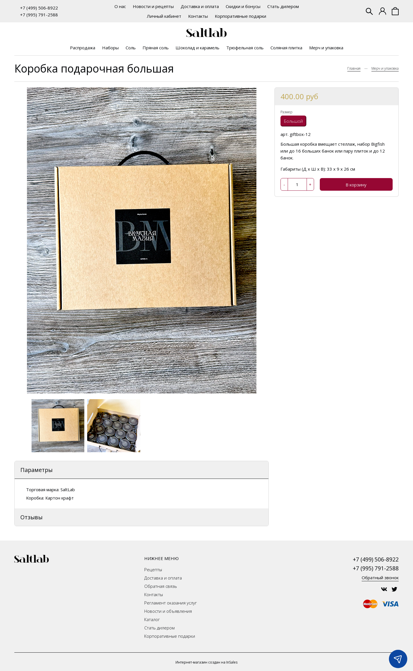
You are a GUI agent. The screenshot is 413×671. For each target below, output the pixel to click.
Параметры (36, 470)
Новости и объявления (168, 611)
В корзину (356, 185)
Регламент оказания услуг (170, 603)
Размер (286, 112)
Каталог (152, 619)
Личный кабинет (164, 16)
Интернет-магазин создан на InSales (206, 662)
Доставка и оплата (200, 6)
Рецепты (153, 569)
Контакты (198, 16)
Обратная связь (160, 586)
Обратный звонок (380, 577)
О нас (120, 6)
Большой (293, 121)
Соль (131, 47)
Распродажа (82, 47)
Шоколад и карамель (197, 47)
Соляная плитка (286, 47)
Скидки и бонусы (243, 6)
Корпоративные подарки (240, 16)
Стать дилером (283, 6)
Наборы (110, 47)
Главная (354, 68)
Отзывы (31, 517)
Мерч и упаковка (326, 47)
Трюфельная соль (245, 47)
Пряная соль (156, 47)
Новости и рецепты (153, 6)
